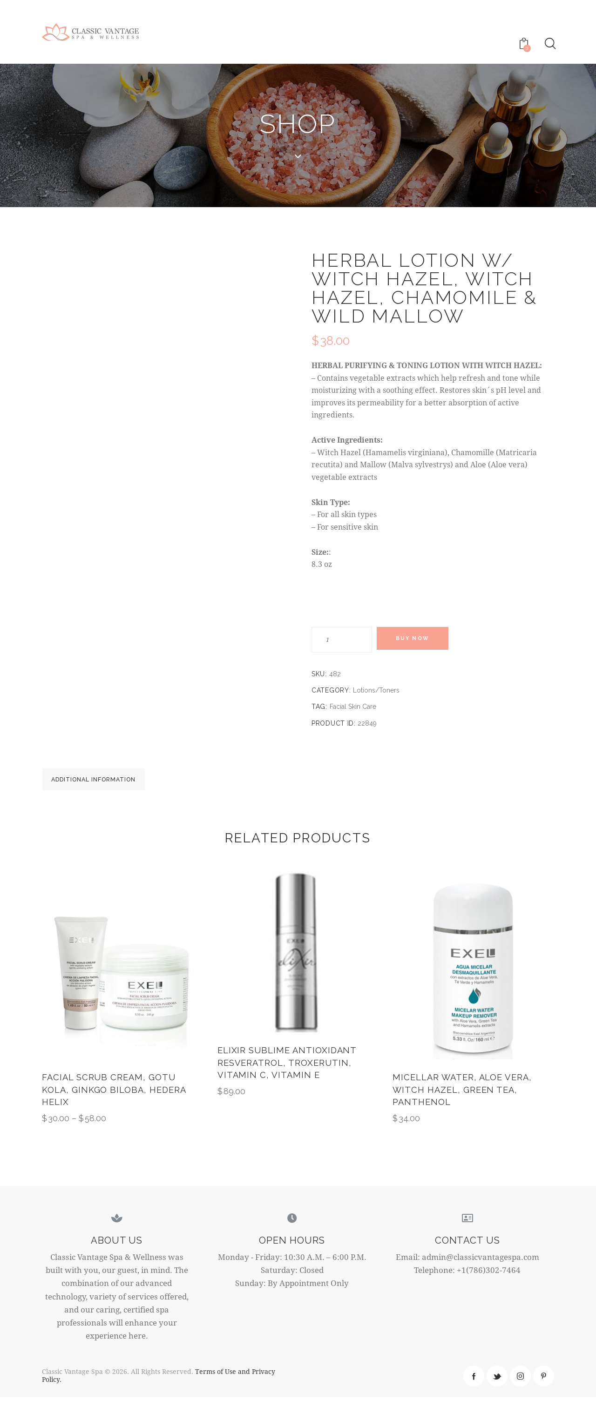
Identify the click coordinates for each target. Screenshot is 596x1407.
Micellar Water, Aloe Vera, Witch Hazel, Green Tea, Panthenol (464, 1098)
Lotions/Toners (376, 690)
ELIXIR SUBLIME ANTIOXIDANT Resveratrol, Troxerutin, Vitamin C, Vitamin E (288, 1071)
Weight (335, 598)
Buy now (419, 640)
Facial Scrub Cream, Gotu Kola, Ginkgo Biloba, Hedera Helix (116, 1098)
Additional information (107, 783)
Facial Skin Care (353, 707)
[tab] (107, 783)
